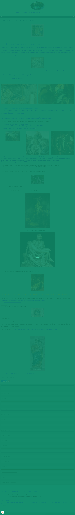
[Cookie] (2, 512)
